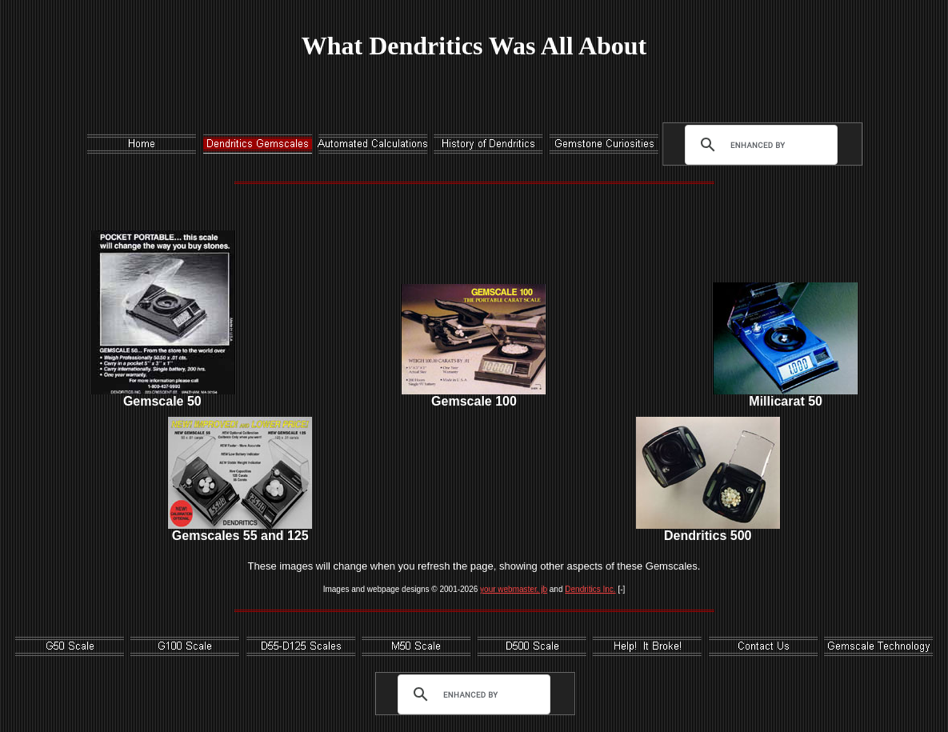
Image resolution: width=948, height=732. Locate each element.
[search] (757, 144)
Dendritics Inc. (590, 589)
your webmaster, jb (513, 589)
